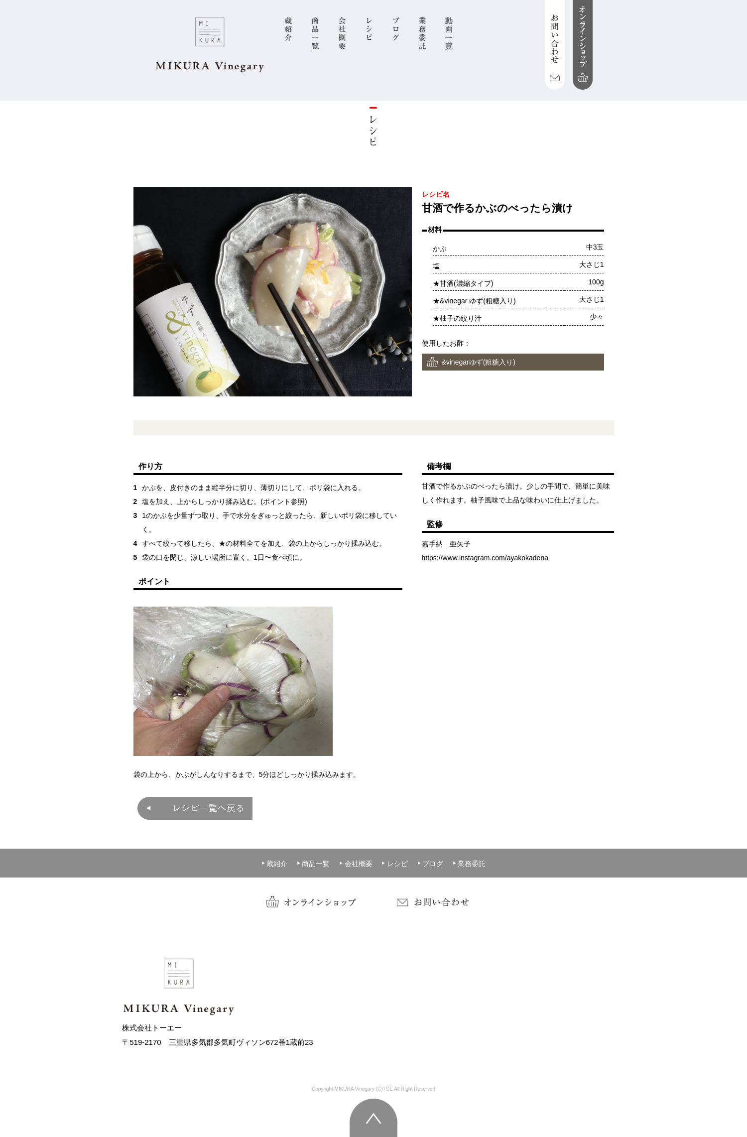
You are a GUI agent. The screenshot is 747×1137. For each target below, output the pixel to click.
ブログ (430, 864)
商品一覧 (313, 864)
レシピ (394, 864)
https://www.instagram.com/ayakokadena (485, 558)
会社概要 (355, 864)
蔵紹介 (274, 864)
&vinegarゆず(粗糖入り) (478, 362)
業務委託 (469, 864)
